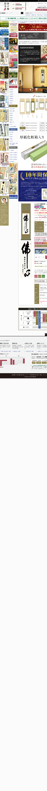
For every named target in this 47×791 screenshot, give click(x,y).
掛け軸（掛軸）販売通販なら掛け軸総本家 (26, 21)
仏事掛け (11, 89)
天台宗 (11, 141)
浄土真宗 (11, 132)
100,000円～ (12, 161)
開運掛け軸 (34, 15)
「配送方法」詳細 (16, 351)
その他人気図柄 (13, 126)
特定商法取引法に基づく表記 (36, 374)
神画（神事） (12, 110)
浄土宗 (11, 134)
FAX (34, 362)
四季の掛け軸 (39, 15)
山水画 (11, 113)
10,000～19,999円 (13, 152)
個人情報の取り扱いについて (23, 374)
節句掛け (11, 100)
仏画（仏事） (12, 108)
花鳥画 (11, 117)
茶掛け (11, 102)
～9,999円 (12, 150)
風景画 (11, 115)
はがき (39, 362)
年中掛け (11, 94)
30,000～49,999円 (13, 157)
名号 (45, 21)
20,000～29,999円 (13, 154)
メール (44, 362)
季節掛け (11, 96)
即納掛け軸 (28, 15)
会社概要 (13, 374)
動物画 (11, 119)
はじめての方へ (43, 0)
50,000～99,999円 (13, 159)
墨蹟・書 (11, 122)
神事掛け (11, 91)
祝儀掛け (11, 98)
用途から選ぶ (36, 21)
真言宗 (11, 136)
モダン (11, 124)
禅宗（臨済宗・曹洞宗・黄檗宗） (14, 144)
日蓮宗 (11, 138)
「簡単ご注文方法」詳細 (5, 351)
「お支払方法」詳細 (29, 351)
